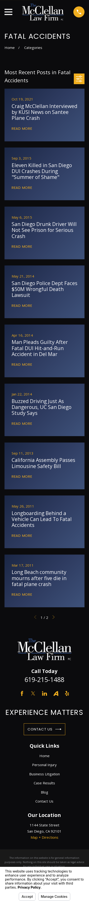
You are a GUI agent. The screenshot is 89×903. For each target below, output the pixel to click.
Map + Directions (44, 837)
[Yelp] (67, 693)
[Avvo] (55, 693)
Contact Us (44, 729)
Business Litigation (44, 774)
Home (44, 755)
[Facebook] (21, 693)
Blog (44, 792)
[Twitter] (33, 693)
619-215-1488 (44, 679)
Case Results (44, 783)
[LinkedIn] (44, 693)
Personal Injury (44, 764)
